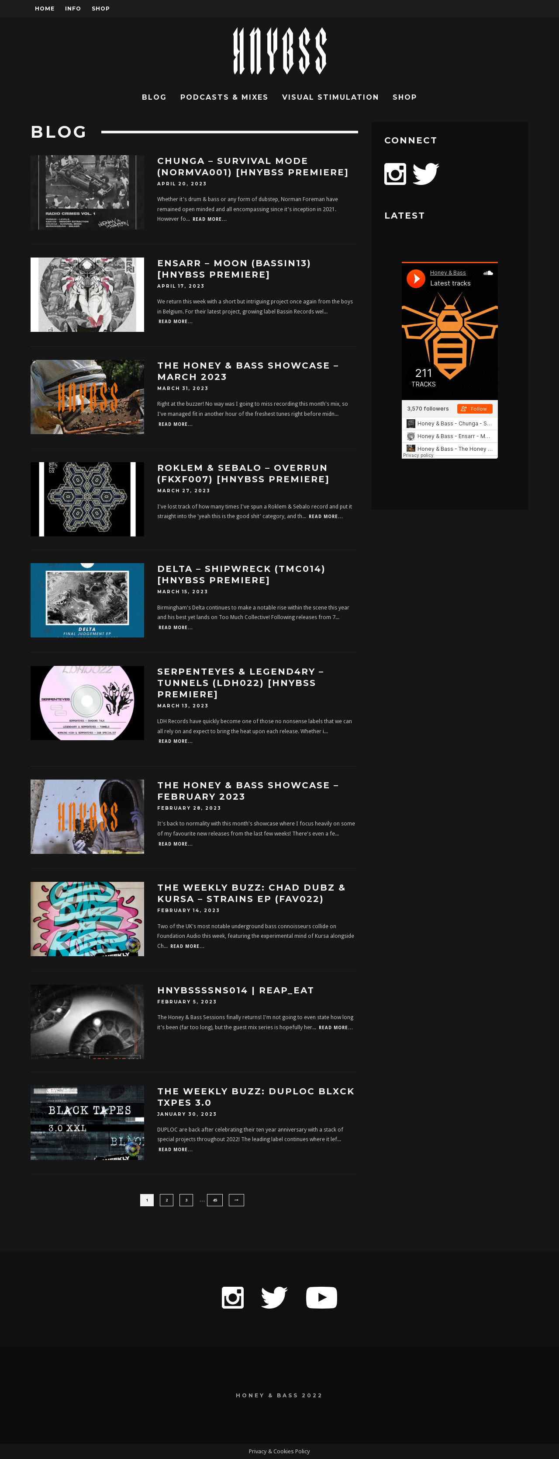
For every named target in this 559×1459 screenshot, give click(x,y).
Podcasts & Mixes (224, 97)
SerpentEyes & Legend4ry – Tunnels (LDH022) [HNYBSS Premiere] (240, 683)
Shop (101, 8)
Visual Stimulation (330, 97)
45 (215, 1200)
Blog (154, 97)
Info (73, 8)
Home (45, 8)
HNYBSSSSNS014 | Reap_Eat (235, 990)
